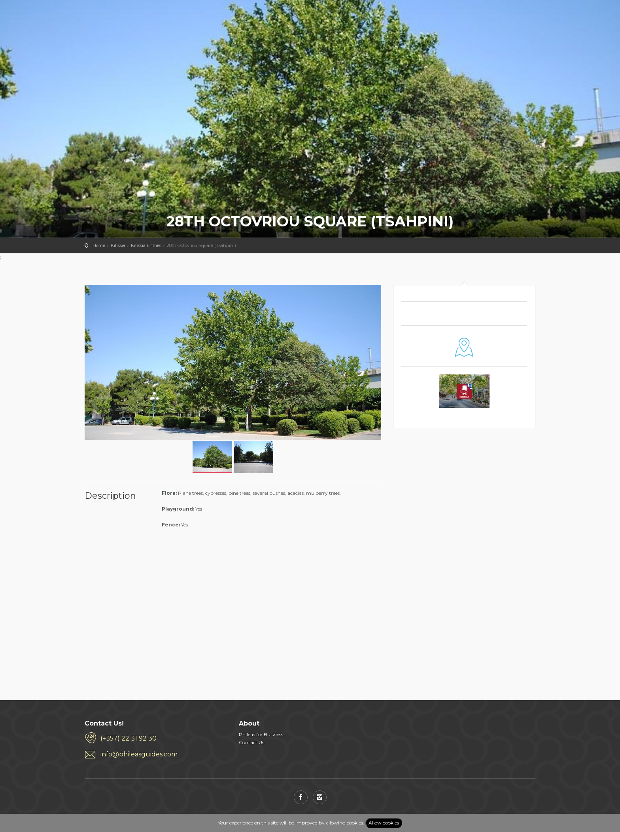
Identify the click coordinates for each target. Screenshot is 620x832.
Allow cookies (384, 823)
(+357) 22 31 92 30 (128, 738)
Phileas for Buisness (261, 734)
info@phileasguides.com (139, 754)
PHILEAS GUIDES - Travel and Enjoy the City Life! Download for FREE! (105, 18)
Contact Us (251, 742)
